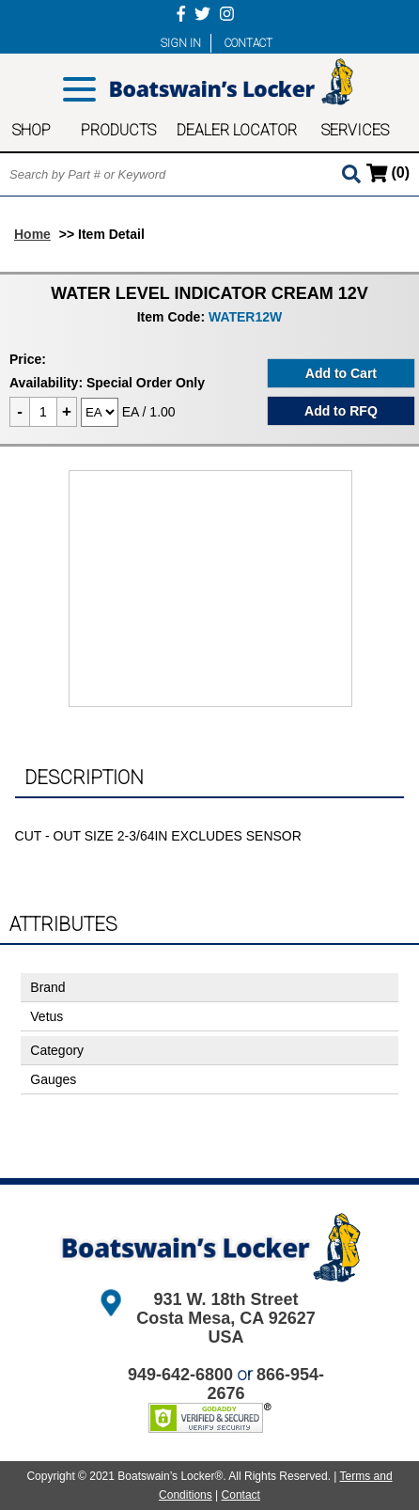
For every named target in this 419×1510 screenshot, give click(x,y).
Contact (241, 1495)
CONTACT (248, 43)
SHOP (31, 130)
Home (32, 234)
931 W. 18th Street (225, 1299)
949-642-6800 (180, 1374)
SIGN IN (181, 43)
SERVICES (355, 130)
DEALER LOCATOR (237, 130)
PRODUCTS (118, 130)
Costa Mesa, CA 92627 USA (225, 1327)
